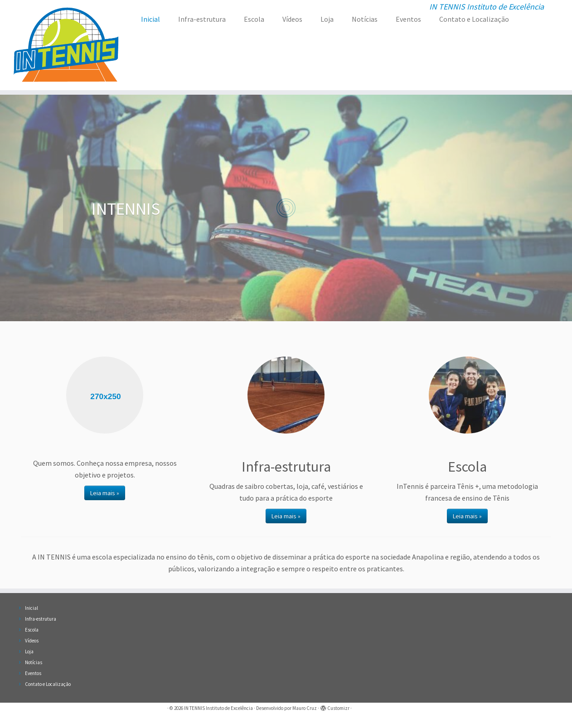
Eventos (408, 19)
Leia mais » (104, 493)
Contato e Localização (474, 19)
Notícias (365, 19)
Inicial (150, 19)
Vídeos (292, 19)
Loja (327, 19)
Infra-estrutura (202, 19)
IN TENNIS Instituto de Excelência (218, 708)
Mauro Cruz (304, 708)
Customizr (338, 708)
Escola (254, 19)
